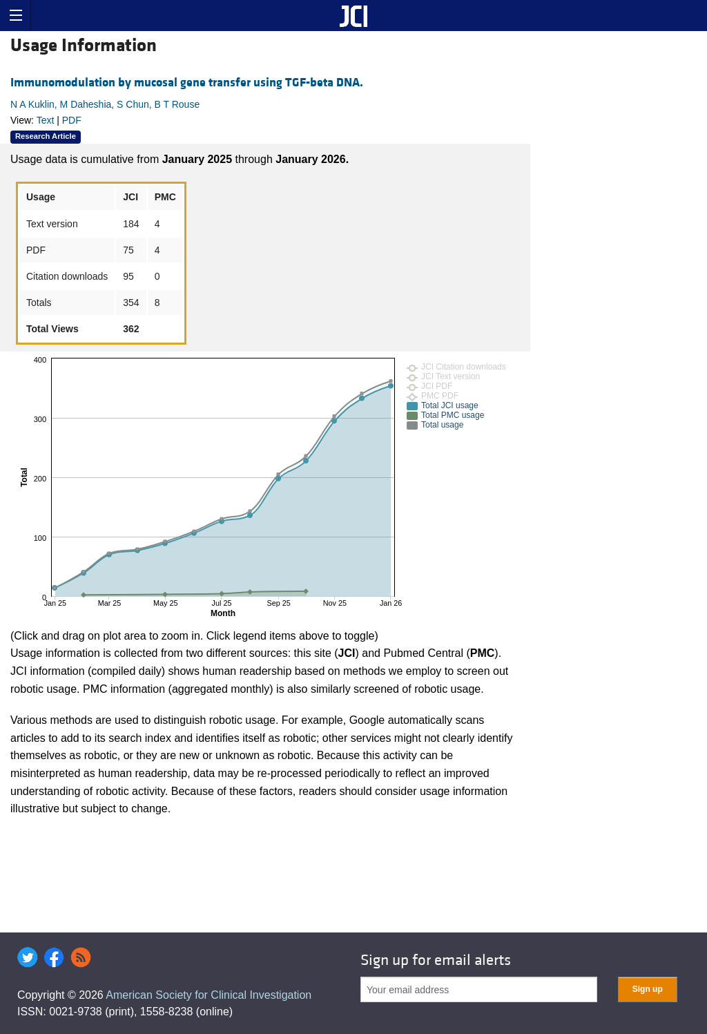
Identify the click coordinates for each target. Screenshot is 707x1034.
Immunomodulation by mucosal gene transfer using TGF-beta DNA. (186, 82)
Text (46, 120)
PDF (71, 120)
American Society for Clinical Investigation (208, 995)
